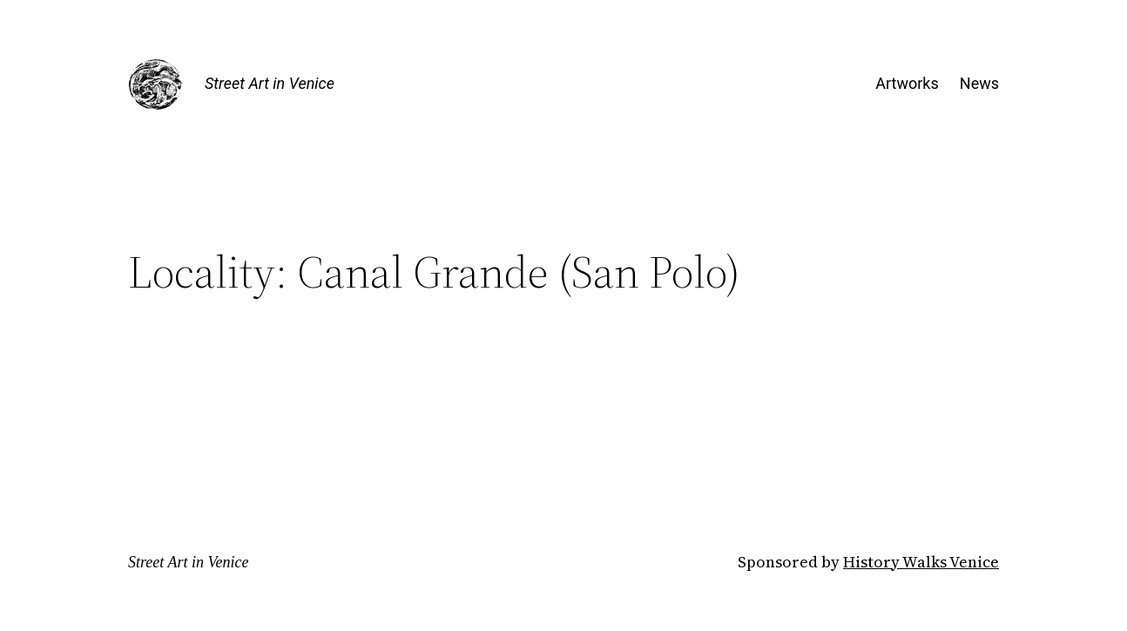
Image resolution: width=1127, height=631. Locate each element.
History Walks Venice (921, 562)
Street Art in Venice (269, 83)
